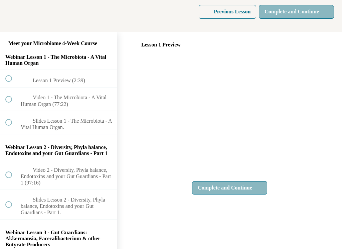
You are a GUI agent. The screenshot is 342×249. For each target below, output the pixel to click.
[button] (12, 16)
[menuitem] (58, 16)
